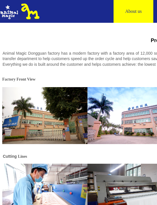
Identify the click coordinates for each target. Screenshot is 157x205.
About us (133, 11)
